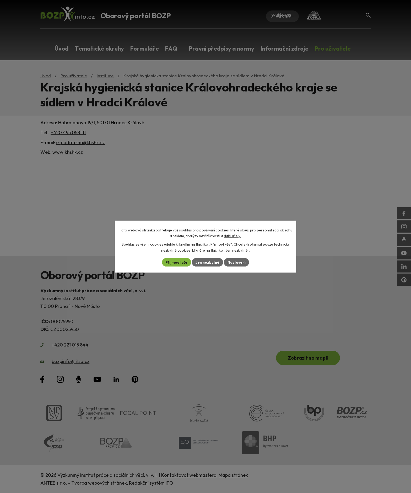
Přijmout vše (176, 262)
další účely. (232, 236)
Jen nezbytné (207, 262)
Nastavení (237, 262)
